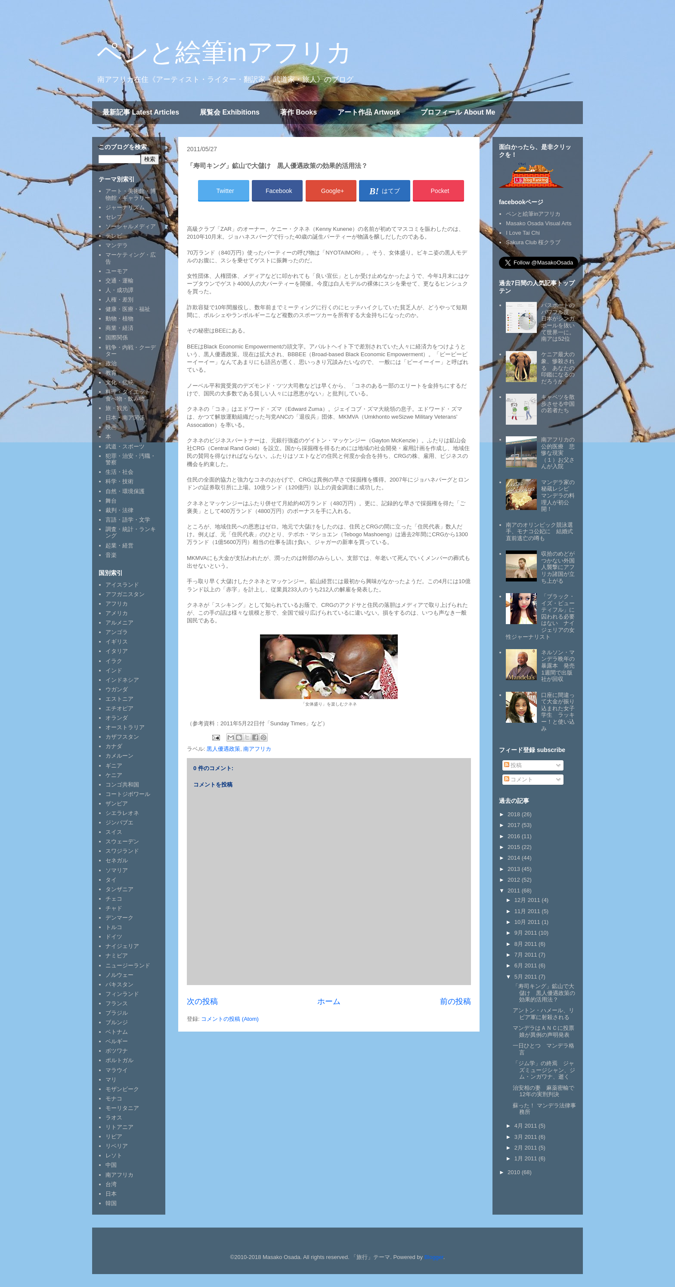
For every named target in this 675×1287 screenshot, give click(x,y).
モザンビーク (122, 1089)
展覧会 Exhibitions (230, 112)
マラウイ (116, 1070)
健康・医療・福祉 (127, 309)
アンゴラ (116, 632)
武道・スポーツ (125, 446)
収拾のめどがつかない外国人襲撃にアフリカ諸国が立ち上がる (558, 567)
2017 (515, 825)
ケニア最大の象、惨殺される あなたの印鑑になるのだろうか (558, 367)
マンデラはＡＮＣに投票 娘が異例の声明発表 (546, 1031)
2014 (515, 858)
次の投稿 (202, 1001)
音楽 (111, 555)
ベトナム (116, 1032)
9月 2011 (526, 933)
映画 (111, 427)
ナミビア (116, 955)
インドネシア (122, 680)
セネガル (116, 860)
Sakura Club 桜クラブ (533, 242)
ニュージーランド (127, 965)
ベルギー (116, 1041)
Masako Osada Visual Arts (538, 223)
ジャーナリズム (125, 207)
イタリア (116, 651)
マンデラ (116, 245)
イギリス (116, 641)
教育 (111, 373)
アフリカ (116, 603)
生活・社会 (119, 472)
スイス (113, 832)
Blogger (433, 1257)
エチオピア (119, 708)
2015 (515, 847)
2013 (515, 869)
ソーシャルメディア (130, 226)
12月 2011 (528, 900)
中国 (111, 1165)
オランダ (116, 718)
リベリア (116, 1146)
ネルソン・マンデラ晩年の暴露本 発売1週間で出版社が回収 (558, 665)
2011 (515, 890)
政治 (111, 363)
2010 (515, 1172)
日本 (111, 1194)
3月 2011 (526, 1137)
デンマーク (119, 917)
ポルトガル (119, 1060)
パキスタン (119, 984)
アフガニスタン (125, 594)
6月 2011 (526, 965)
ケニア (113, 775)
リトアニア (119, 1127)
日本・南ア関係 (125, 417)
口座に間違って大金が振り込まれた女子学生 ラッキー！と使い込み (558, 712)
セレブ (113, 217)
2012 (515, 880)
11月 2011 (528, 911)
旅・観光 (116, 408)
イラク (113, 661)
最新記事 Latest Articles (140, 112)
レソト (113, 1155)
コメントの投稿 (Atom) (230, 1019)
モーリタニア (122, 1108)
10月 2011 (528, 922)
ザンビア (116, 803)
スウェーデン (122, 841)
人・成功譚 (119, 290)
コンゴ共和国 (122, 784)
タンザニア (119, 889)
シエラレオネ (122, 813)
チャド (113, 908)
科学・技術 (119, 481)
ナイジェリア (122, 946)
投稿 (513, 765)
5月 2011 (526, 976)
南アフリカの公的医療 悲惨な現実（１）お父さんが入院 (558, 452)
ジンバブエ (119, 822)
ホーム (329, 1001)
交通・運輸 (119, 280)
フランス (116, 1003)
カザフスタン (122, 737)
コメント (518, 779)
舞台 (111, 500)
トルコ (113, 927)
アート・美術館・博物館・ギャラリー (130, 194)
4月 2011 (526, 1125)
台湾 (111, 1184)
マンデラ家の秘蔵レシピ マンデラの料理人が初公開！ (558, 495)
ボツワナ (116, 1051)
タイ (111, 880)
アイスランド (122, 584)
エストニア (119, 699)
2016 (515, 836)
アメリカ (116, 613)
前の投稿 (455, 1001)
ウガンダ (116, 689)
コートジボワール (127, 794)
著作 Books (298, 112)
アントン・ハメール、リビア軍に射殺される (543, 1013)
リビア (113, 1136)
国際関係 (116, 337)
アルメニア (119, 622)
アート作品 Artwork (369, 112)
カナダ (113, 746)
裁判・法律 (119, 510)
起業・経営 (119, 545)
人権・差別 (119, 299)
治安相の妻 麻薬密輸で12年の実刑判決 (543, 1091)
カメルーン (119, 755)
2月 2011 (526, 1147)
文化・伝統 (119, 382)
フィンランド (122, 994)
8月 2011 (526, 944)
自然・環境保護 (125, 491)
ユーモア (116, 271)
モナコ (113, 1098)
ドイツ (113, 936)
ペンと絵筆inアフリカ (224, 52)
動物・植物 (119, 318)
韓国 (111, 1203)
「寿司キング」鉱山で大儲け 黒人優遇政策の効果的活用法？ (544, 993)
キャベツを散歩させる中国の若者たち (558, 403)
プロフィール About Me (458, 112)
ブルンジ (116, 1022)
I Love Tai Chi (523, 233)
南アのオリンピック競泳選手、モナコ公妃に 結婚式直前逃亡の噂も (539, 531)
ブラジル (116, 1013)
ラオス (113, 1117)
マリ (111, 1079)
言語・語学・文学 (127, 519)
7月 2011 (526, 954)
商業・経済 (119, 328)
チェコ (113, 898)
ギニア (113, 765)
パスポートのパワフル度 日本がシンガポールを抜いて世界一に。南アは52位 (558, 322)
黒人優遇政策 (223, 749)
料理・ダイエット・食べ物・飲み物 (130, 395)
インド (113, 670)
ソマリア (116, 870)
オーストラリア (125, 727)
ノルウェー (119, 975)
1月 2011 (526, 1158)
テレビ (113, 236)
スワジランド (122, 851)
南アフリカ (257, 749)
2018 (515, 814)
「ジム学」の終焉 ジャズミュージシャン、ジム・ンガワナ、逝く (544, 1070)
